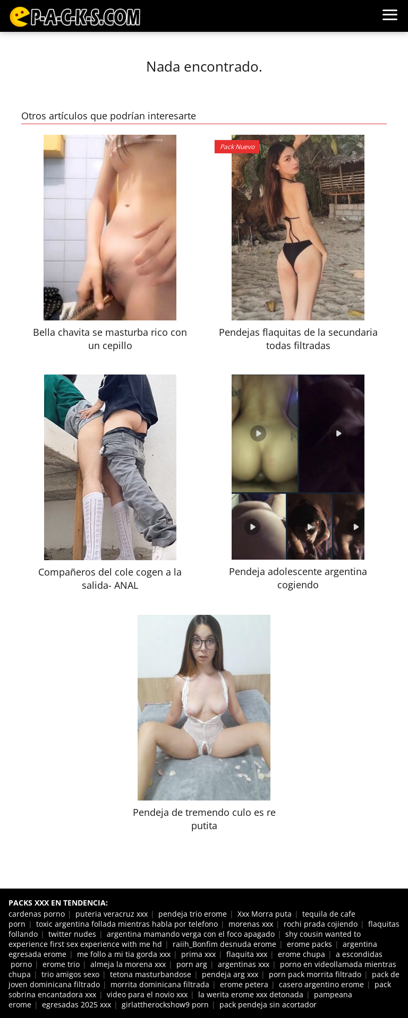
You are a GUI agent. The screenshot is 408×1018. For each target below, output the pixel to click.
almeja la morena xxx (128, 964)
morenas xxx (250, 924)
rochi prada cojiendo (321, 924)
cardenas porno (36, 914)
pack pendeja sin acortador (268, 1004)
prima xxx (198, 954)
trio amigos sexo (70, 974)
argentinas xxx (243, 964)
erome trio (61, 964)
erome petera (244, 984)
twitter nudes (72, 934)
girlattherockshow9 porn (165, 1004)
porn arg (191, 964)
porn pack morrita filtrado (315, 974)
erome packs (309, 944)
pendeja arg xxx (230, 974)
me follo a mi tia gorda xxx (124, 954)
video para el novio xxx (147, 994)
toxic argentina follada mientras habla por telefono (127, 924)
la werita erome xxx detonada (250, 994)
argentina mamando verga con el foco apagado (191, 934)
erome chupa (301, 954)
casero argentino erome (321, 984)
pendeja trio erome (192, 914)
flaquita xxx (246, 954)
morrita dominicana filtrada (159, 984)
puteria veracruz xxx (111, 914)
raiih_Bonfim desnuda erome (224, 944)
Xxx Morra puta (264, 914)
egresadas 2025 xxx (76, 1004)
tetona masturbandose (150, 974)
